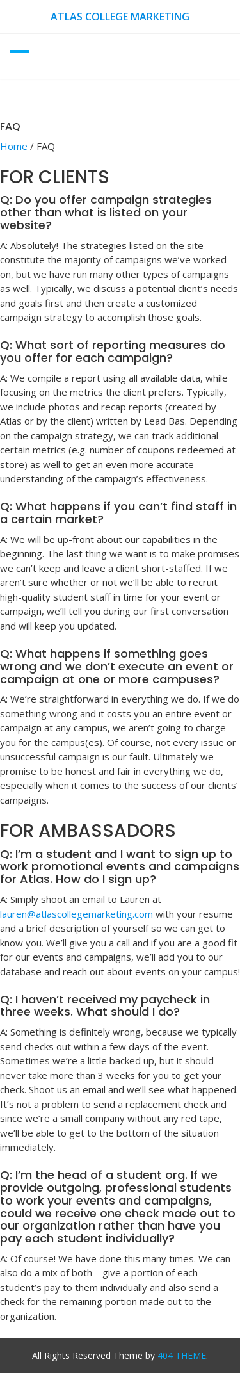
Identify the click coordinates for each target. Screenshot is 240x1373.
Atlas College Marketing (120, 17)
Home (14, 146)
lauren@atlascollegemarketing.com (76, 913)
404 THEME (181, 1355)
